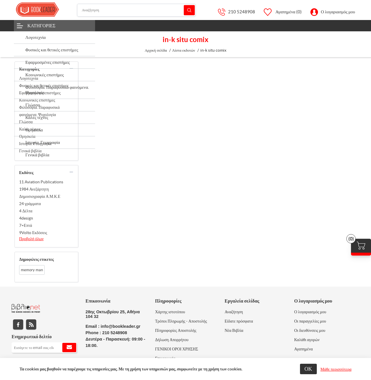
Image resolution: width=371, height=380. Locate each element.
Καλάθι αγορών (307, 339)
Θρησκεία (27, 136)
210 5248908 (241, 11)
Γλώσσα (26, 122)
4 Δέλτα (25, 211)
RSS (31, 324)
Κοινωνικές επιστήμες (37, 100)
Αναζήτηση (189, 10)
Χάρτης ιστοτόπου (170, 312)
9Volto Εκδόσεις (33, 232)
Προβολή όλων (31, 238)
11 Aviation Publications (41, 182)
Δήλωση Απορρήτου (171, 339)
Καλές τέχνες (30, 129)
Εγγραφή (69, 347)
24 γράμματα (30, 203)
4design (26, 218)
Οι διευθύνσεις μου (309, 330)
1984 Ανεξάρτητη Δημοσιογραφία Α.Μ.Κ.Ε (39, 193)
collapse (71, 68)
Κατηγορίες (42, 25)
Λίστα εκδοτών (183, 50)
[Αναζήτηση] (136, 10)
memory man (32, 270)
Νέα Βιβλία (234, 330)
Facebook (18, 324)
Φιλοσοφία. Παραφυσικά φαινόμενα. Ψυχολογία (39, 111)
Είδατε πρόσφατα (239, 321)
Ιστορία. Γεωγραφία (35, 143)
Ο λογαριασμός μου (338, 11)
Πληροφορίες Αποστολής (175, 330)
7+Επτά (25, 225)
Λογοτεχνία (28, 78)
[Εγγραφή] (44, 347)
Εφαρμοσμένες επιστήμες (40, 93)
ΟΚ (308, 369)
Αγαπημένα (303, 349)
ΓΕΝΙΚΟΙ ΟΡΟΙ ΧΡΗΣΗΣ (176, 349)
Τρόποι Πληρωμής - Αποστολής (181, 321)
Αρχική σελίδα (156, 50)
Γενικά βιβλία (30, 151)
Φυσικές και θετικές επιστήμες (44, 85)
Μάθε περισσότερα (336, 369)
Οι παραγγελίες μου (310, 321)
